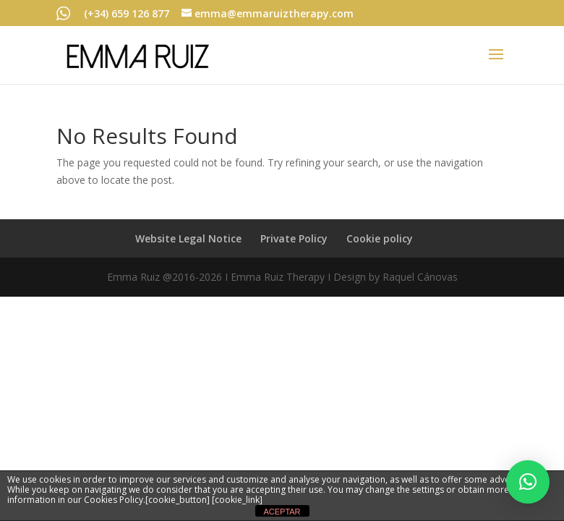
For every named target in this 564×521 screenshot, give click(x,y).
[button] (528, 482)
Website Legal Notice (188, 238)
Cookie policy (379, 238)
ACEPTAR (281, 511)
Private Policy (294, 238)
